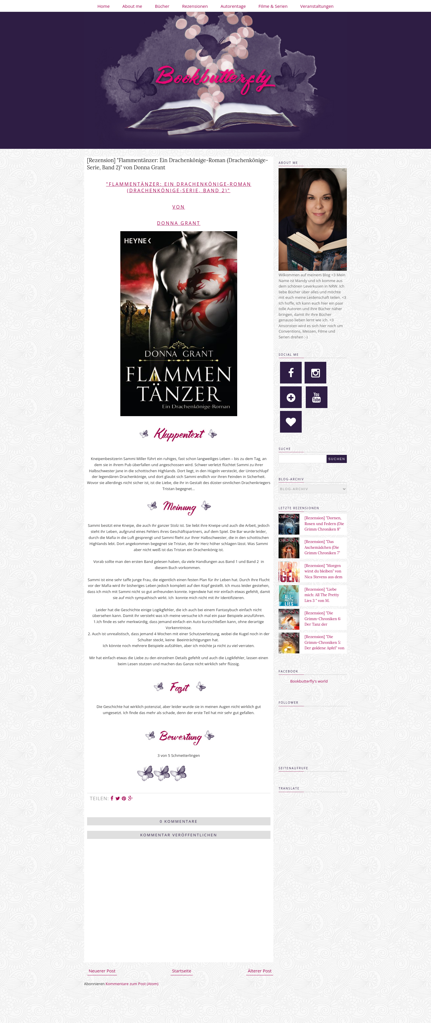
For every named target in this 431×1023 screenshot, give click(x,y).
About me (132, 6)
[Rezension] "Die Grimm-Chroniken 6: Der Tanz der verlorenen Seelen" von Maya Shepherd (325, 624)
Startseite (181, 971)
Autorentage (233, 6)
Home (103, 6)
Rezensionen (195, 6)
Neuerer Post (102, 971)
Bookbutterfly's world (309, 681)
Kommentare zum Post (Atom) (132, 983)
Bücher (162, 6)
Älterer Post (260, 971)
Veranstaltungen (317, 6)
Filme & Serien (273, 6)
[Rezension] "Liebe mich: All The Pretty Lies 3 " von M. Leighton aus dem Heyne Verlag (322, 600)
